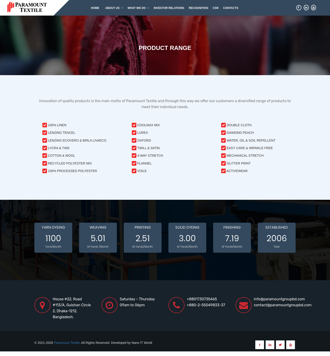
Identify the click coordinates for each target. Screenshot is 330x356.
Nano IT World (142, 343)
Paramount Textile (67, 343)
